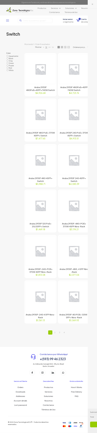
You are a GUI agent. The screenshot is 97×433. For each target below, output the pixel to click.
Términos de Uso (48, 410)
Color (8, 53)
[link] (43, 47)
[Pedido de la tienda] (81, 47)
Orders (20, 387)
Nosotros (48, 401)
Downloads (20, 392)
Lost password (20, 405)
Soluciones (48, 396)
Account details (20, 401)
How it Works (76, 387)
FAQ (76, 396)
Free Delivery (76, 392)
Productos (48, 387)
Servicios (48, 392)
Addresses (20, 396)
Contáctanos (48, 405)
